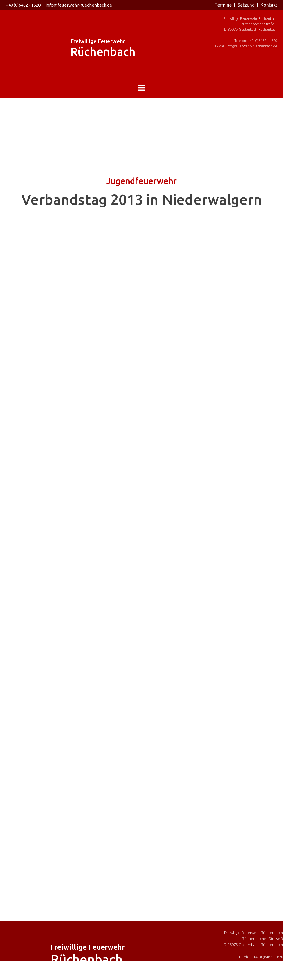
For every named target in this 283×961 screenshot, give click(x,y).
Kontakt (269, 4)
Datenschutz (191, 955)
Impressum (168, 955)
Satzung (246, 4)
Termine (223, 4)
